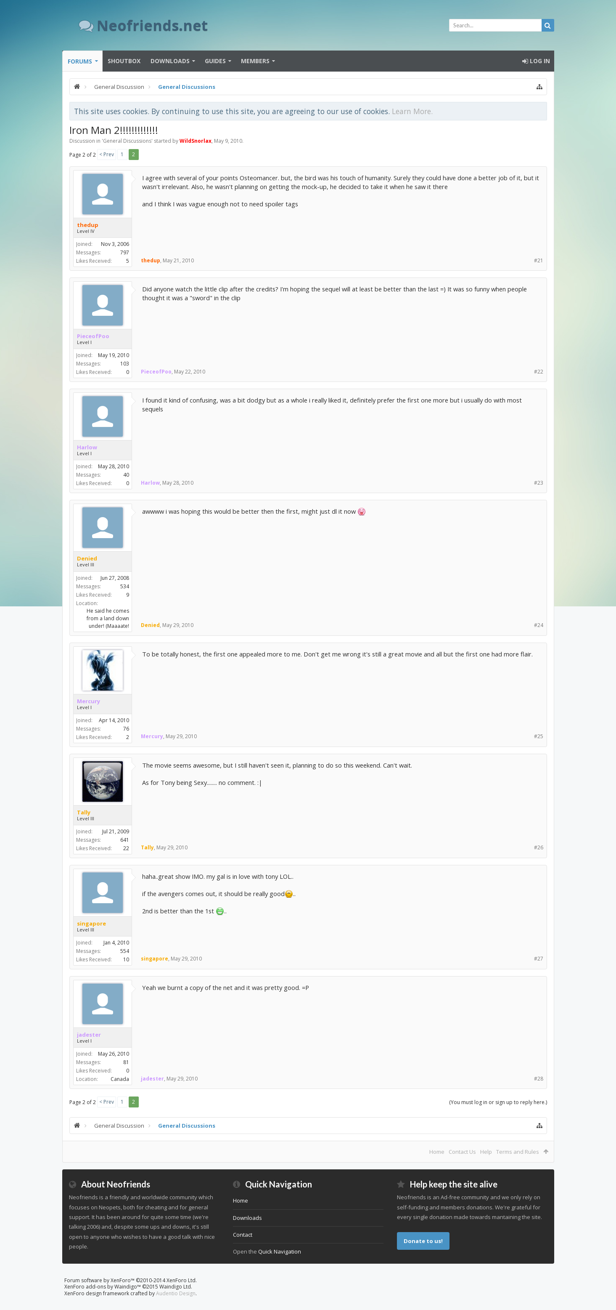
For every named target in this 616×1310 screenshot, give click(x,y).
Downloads (170, 61)
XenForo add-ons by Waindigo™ (102, 1286)
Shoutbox (124, 61)
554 (124, 951)
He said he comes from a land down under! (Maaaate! (108, 618)
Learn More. (412, 111)
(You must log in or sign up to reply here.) (498, 1102)
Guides (215, 61)
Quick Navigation (279, 1251)
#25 (538, 736)
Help (486, 1151)
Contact (242, 1234)
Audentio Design (176, 1293)
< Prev (106, 154)
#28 (538, 1078)
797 (124, 252)
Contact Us (462, 1151)
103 (124, 363)
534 (124, 586)
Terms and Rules (517, 1151)
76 (126, 728)
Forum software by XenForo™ (130, 1280)
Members (255, 61)
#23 (538, 483)
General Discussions (127, 140)
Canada (120, 1079)
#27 (538, 958)
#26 (538, 847)
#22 (538, 371)
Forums (80, 61)
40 (126, 474)
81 (126, 1062)
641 (124, 839)
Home (436, 1151)
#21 (538, 260)
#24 (538, 625)
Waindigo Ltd (175, 1286)
